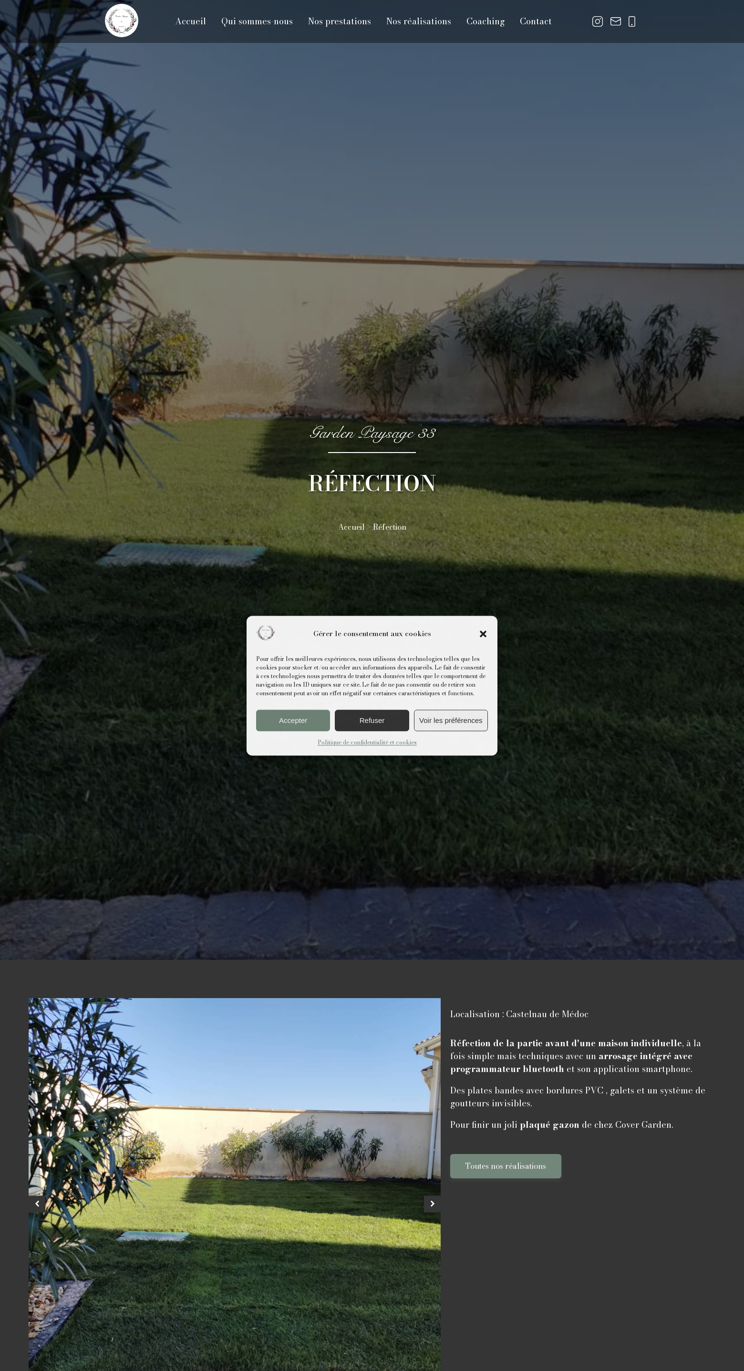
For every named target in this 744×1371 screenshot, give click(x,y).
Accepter (293, 720)
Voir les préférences (451, 720)
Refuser (372, 720)
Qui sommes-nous (257, 21)
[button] (483, 634)
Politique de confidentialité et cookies (367, 742)
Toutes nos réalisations (505, 1166)
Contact (536, 21)
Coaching (485, 21)
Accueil (190, 21)
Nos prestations (339, 21)
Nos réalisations (418, 21)
